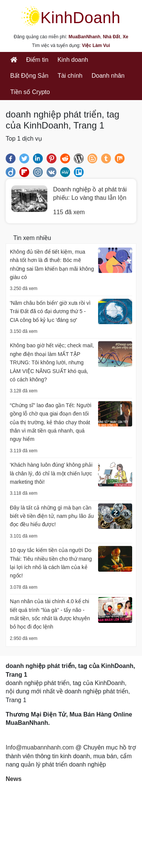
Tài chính (70, 75)
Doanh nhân (108, 75)
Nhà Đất (111, 36)
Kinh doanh (73, 59)
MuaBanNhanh (84, 36)
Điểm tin (37, 59)
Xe (125, 36)
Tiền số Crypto (30, 92)
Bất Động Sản (29, 75)
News (14, 779)
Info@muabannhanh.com (40, 747)
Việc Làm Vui (96, 45)
